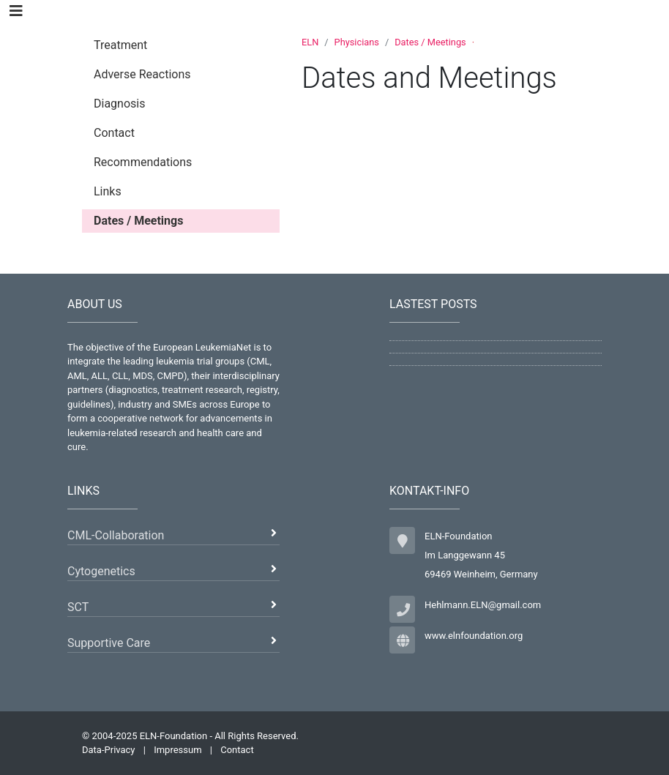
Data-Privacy (108, 749)
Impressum (177, 749)
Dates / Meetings (430, 42)
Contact (236, 749)
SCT (78, 607)
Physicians (356, 42)
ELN (310, 42)
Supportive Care (108, 643)
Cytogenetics (101, 571)
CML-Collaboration (115, 535)
